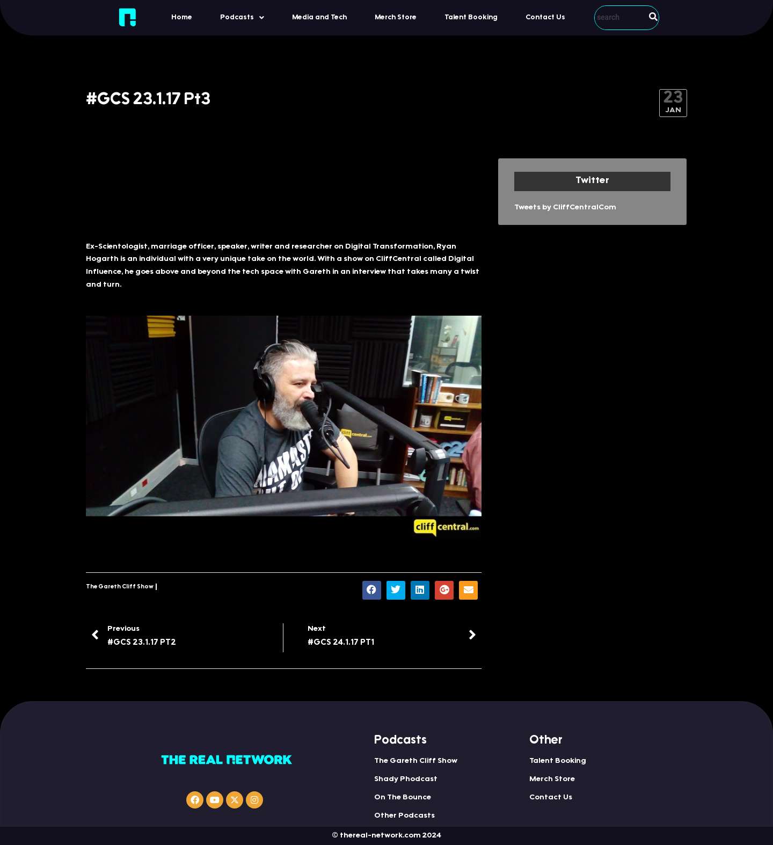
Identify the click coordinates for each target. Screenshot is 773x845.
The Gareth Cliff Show (120, 587)
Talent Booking (471, 17)
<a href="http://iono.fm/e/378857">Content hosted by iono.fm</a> (284, 194)
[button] (242, 17)
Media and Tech (319, 17)
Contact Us (545, 17)
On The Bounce (402, 798)
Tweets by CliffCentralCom (565, 208)
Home (181, 17)
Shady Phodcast (405, 779)
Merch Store (396, 17)
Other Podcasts (404, 816)
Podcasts (242, 17)
